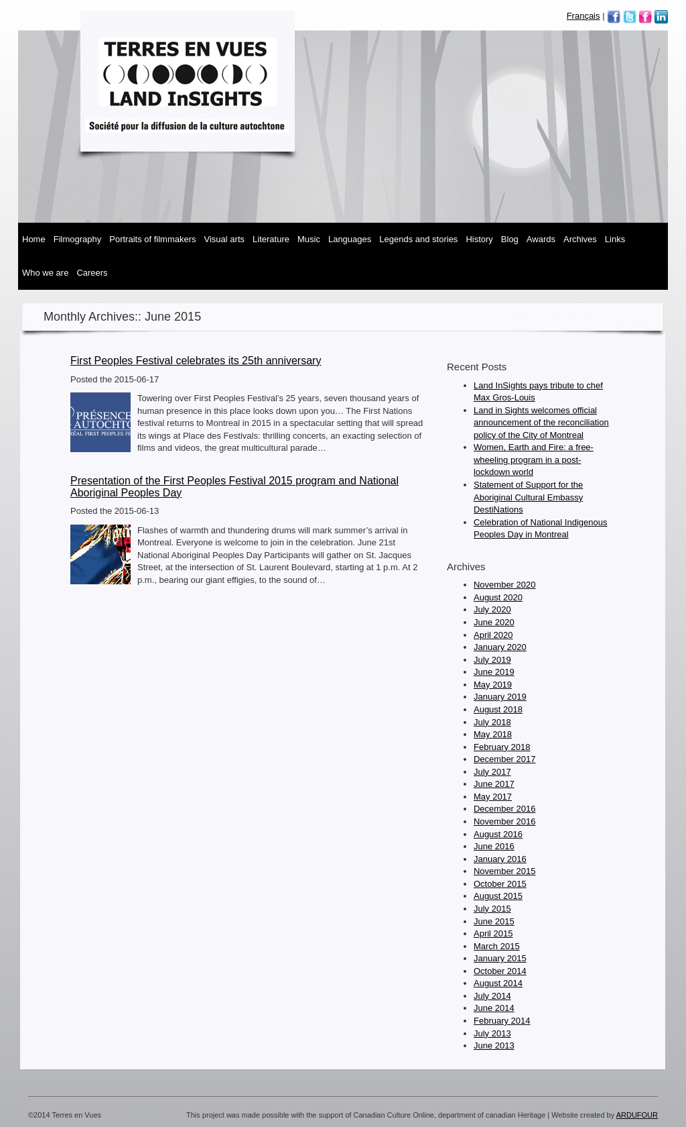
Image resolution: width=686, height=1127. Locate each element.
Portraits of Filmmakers (152, 239)
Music (308, 239)
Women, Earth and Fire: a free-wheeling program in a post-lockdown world (534, 459)
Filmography (78, 239)
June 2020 (494, 622)
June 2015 (494, 921)
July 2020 (492, 609)
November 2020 (505, 585)
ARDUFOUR (637, 1115)
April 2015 (493, 933)
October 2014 (500, 971)
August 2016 (498, 834)
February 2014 (502, 1021)
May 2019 (493, 685)
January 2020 (500, 647)
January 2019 (500, 697)
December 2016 (505, 809)
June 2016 (494, 846)
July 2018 (492, 722)
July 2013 (492, 1033)
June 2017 (494, 784)
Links (615, 239)
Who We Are (45, 273)
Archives (580, 239)
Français (583, 16)
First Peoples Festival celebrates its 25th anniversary (195, 360)
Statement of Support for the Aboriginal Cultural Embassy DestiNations (528, 497)
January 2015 (500, 958)
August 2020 (498, 597)
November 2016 (505, 821)
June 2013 (494, 1045)
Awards (541, 239)
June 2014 (494, 1008)
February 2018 (502, 747)
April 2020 (493, 635)
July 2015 (492, 909)
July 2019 (492, 660)
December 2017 (505, 759)
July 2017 (492, 772)
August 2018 (498, 709)
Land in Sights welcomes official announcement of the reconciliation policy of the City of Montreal (541, 422)
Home (34, 239)
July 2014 (492, 996)
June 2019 (494, 672)
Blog (510, 239)
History (479, 239)
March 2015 (497, 946)
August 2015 (498, 896)
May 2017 (493, 797)
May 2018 (493, 734)
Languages (349, 239)
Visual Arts (224, 239)
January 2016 (500, 859)
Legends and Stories (418, 239)
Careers (91, 273)
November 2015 (505, 871)
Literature (271, 239)
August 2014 (498, 983)
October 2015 (500, 884)
